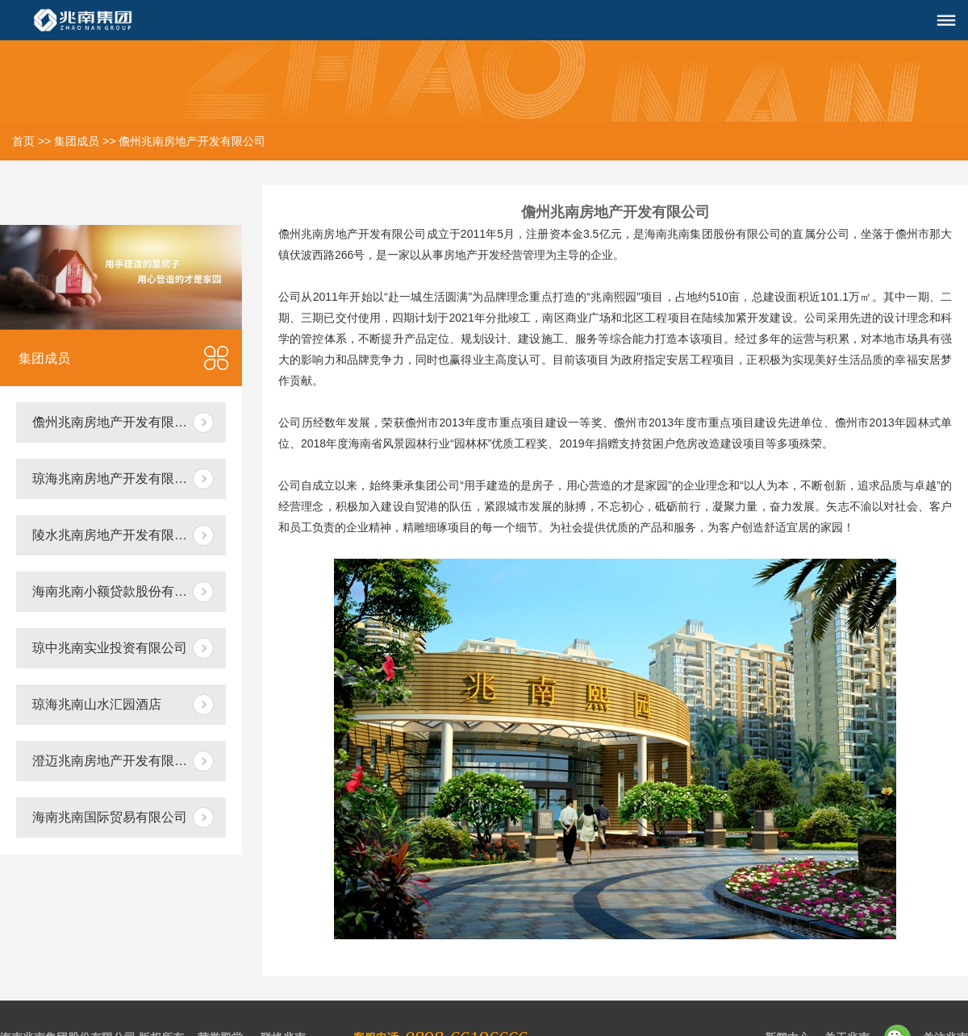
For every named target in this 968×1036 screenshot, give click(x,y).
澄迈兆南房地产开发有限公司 (116, 761)
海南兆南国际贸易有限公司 (109, 817)
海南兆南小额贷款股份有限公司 (122, 591)
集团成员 (76, 141)
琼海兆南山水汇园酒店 (96, 704)
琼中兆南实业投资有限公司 (109, 648)
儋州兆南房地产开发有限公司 (192, 141)
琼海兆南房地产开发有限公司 (116, 478)
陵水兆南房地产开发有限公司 (116, 535)
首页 (23, 141)
